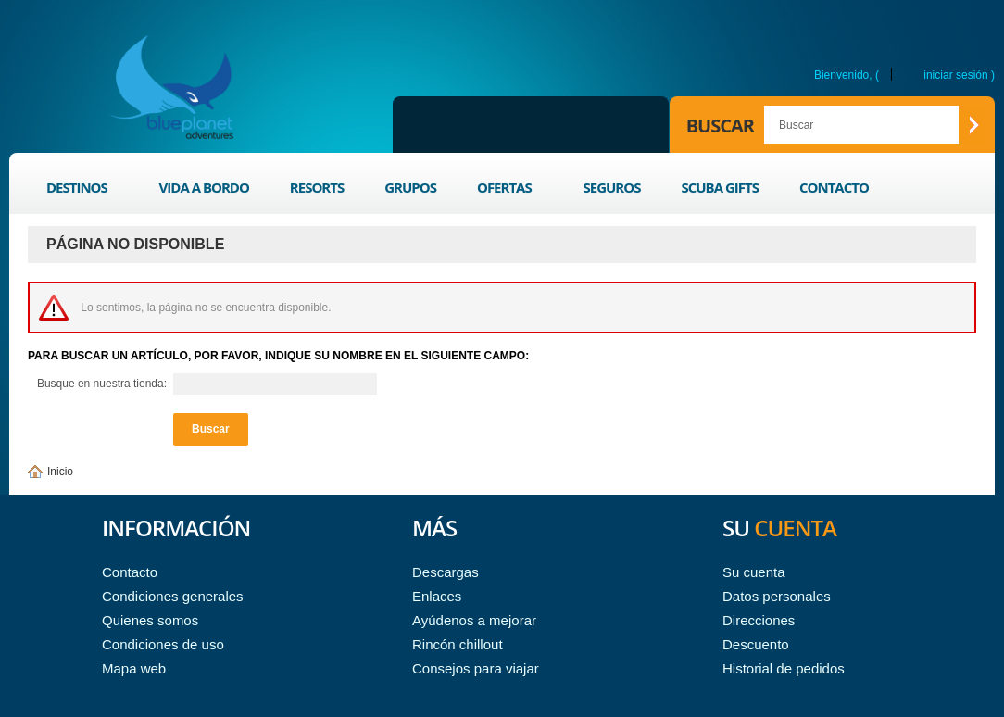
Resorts (317, 187)
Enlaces (436, 596)
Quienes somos (150, 620)
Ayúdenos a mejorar (474, 620)
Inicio (60, 471)
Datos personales (776, 596)
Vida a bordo (204, 187)
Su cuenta (753, 572)
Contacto (834, 187)
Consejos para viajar (475, 668)
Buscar (720, 125)
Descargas (445, 572)
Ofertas (506, 190)
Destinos (79, 190)
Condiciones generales (173, 596)
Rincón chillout (457, 644)
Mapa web (134, 668)
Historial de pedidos (783, 668)
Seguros (611, 187)
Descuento (755, 644)
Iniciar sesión (955, 75)
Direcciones (758, 620)
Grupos (410, 187)
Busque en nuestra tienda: (102, 383)
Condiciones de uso (163, 644)
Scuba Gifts (720, 187)
